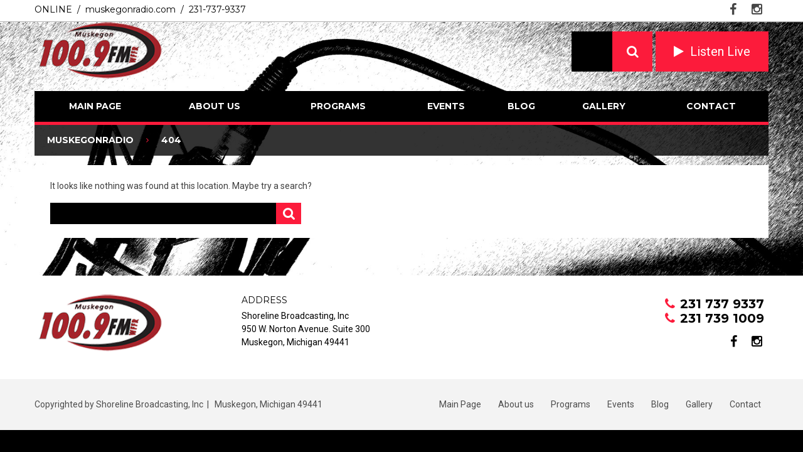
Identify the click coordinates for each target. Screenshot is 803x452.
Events (446, 106)
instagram (757, 9)
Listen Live (720, 51)
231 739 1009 (722, 318)
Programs (338, 106)
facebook (733, 9)
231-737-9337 (217, 9)
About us (214, 106)
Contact (711, 106)
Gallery (603, 106)
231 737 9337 (722, 303)
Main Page (95, 106)
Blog (521, 106)
